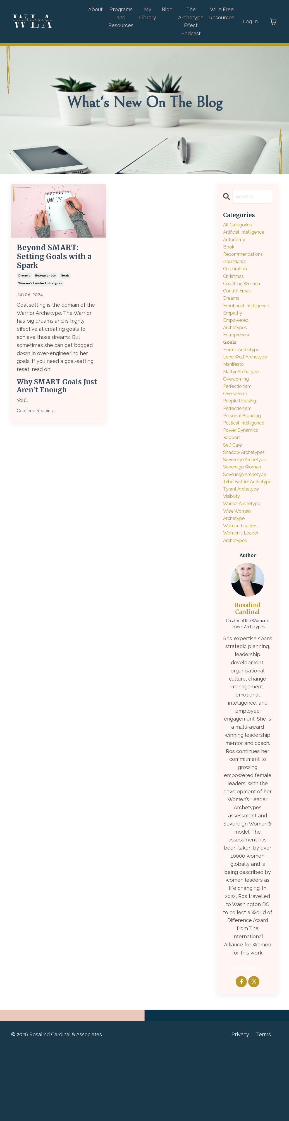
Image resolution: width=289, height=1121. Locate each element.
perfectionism (240, 443)
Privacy (240, 1107)
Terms (263, 1107)
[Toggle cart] (273, 21)
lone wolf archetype (236, 383)
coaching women (244, 290)
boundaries (236, 266)
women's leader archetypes (40, 293)
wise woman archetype (239, 584)
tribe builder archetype (238, 544)
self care (234, 483)
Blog (167, 9)
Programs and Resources (120, 17)
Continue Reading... (36, 420)
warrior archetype (245, 572)
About (95, 9)
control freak (239, 298)
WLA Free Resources (221, 13)
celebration (237, 274)
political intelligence (247, 459)
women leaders (243, 596)
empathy (234, 330)
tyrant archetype (244, 556)
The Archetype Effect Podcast (191, 21)
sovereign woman (245, 516)
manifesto (235, 395)
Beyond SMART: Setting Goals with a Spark (58, 261)
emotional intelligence (237, 318)
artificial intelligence (247, 233)
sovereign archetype (236, 503)
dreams (24, 285)
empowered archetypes (237, 343)
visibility (233, 564)
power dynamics (243, 467)
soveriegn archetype (236, 528)
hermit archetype (244, 371)
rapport (233, 475)
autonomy (235, 242)
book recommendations (245, 254)
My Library (147, 13)
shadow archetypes (247, 491)
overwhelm (237, 427)
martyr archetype (244, 403)
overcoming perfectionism (240, 415)
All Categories (239, 225)
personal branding (245, 451)
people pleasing (242, 435)
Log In (250, 21)
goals (65, 285)
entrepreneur (45, 285)
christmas (235, 282)
